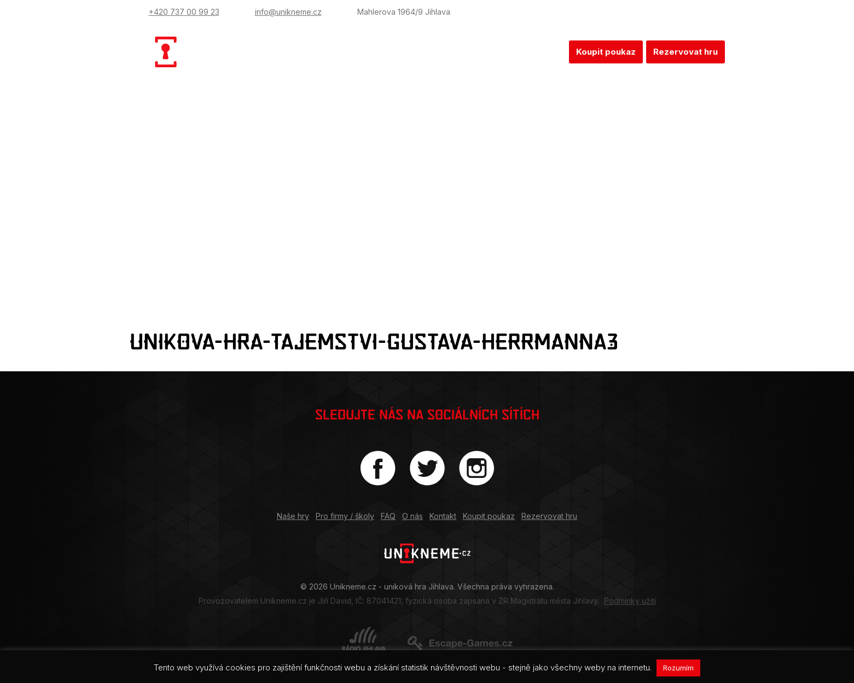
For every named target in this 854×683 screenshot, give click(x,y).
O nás (497, 51)
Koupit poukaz (606, 51)
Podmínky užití (630, 600)
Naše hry (324, 51)
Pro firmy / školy (398, 51)
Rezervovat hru (685, 51)
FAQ (459, 51)
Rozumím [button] (678, 667)
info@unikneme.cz (288, 11)
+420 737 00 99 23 (184, 11)
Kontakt (542, 51)
